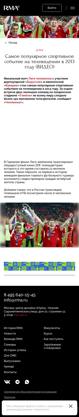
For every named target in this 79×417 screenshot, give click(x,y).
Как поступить (53, 339)
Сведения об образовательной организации (30, 391)
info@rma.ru (16, 300)
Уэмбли (25, 95)
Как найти (20, 315)
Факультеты (52, 328)
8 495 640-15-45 (19, 294)
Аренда (9, 366)
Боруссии (34, 82)
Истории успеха (15, 350)
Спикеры (10, 344)
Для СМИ (10, 355)
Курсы (48, 333)
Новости (10, 333)
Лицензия (9, 397)
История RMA (13, 328)
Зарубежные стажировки (52, 346)
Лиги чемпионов (40, 78)
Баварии (12, 85)
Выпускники (12, 361)
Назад (13, 42)
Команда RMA (13, 339)
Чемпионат (13, 102)
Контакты (10, 372)
